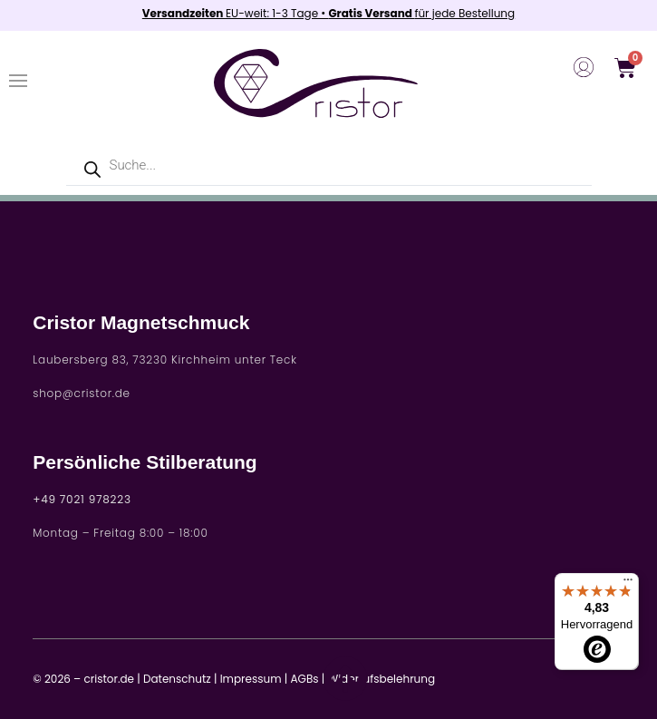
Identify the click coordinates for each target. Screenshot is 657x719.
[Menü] (628, 584)
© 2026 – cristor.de (83, 678)
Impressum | (254, 678)
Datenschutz (177, 678)
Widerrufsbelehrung (381, 678)
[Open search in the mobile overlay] (329, 165)
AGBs (305, 678)
